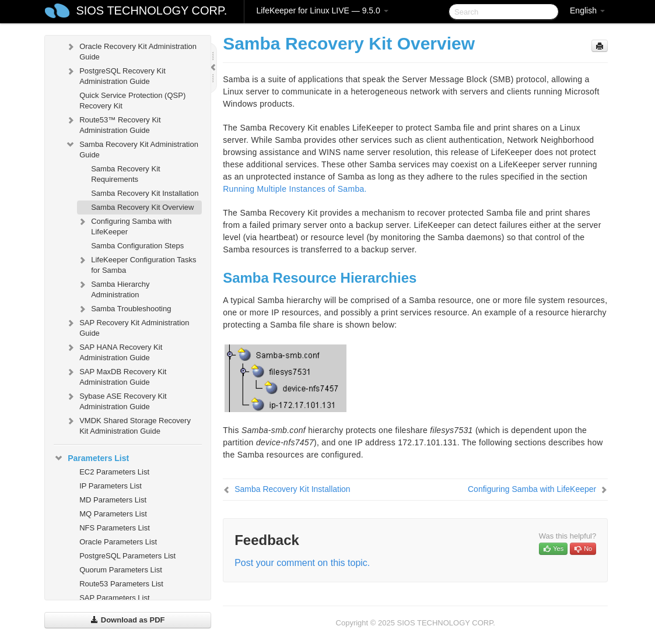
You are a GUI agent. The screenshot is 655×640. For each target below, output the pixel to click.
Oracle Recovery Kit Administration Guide (131, 50)
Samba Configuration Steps (137, 245)
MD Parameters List (112, 499)
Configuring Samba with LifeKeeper (124, 225)
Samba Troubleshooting (124, 309)
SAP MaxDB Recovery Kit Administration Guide (115, 375)
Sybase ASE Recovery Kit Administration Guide (116, 400)
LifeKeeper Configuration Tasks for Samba (136, 264)
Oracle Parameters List (118, 541)
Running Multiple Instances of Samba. (295, 189)
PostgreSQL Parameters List (127, 555)
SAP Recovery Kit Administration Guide (127, 326)
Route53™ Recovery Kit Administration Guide (112, 124)
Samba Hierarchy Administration (113, 288)
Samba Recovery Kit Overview (142, 207)
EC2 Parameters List (114, 471)
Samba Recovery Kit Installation (144, 193)
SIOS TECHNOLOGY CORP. (151, 10)
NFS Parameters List (114, 527)
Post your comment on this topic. (302, 563)
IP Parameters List (110, 485)
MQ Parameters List (113, 513)
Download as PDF (127, 620)
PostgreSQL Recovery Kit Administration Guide (115, 75)
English (587, 10)
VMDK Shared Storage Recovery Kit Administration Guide (128, 424)
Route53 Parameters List (121, 583)
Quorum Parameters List (120, 569)
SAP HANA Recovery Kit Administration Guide (113, 351)
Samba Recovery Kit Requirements (125, 174)
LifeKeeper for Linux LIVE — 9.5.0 (322, 10)
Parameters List (91, 458)
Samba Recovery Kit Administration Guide (131, 148)
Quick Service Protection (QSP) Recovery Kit (132, 100)
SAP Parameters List (114, 597)
